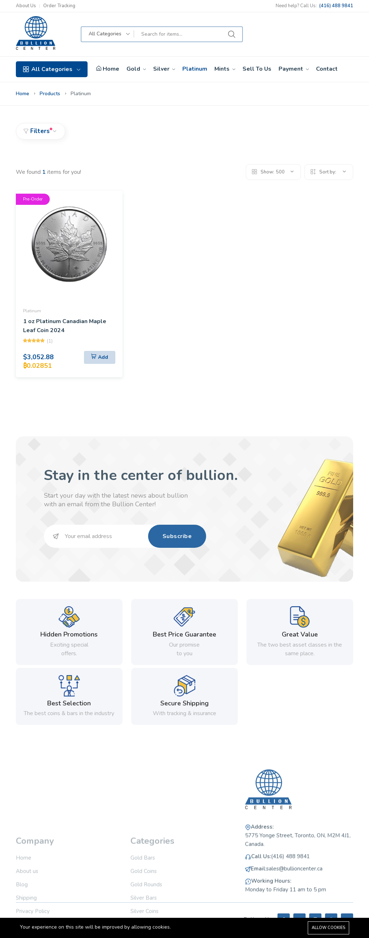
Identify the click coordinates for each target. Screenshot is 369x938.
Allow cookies (328, 927)
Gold (136, 68)
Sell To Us (257, 68)
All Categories (51, 69)
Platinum (194, 68)
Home (107, 69)
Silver (164, 68)
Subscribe (177, 536)
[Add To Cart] (99, 357)
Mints (224, 68)
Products (50, 93)
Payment (294, 68)
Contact (327, 68)
